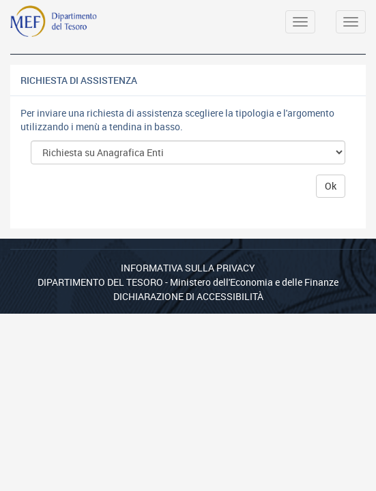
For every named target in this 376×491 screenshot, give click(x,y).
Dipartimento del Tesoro (100, 282)
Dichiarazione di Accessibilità (188, 296)
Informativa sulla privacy (188, 267)
